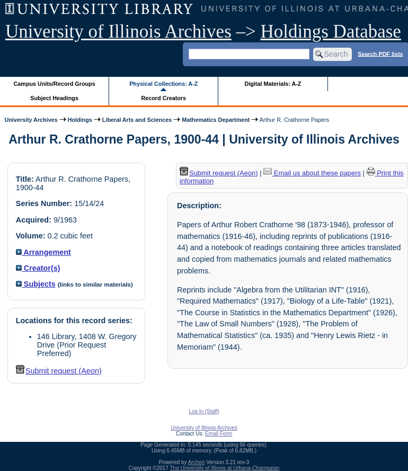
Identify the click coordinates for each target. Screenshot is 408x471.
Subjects (36, 284)
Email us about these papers (312, 173)
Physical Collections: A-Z (163, 84)
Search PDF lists (380, 53)
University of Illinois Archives (118, 31)
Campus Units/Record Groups (54, 84)
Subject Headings (54, 98)
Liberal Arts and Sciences (137, 120)
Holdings (80, 120)
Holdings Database (331, 31)
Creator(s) (38, 268)
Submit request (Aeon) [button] (59, 371)
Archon (196, 462)
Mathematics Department (216, 120)
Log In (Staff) (204, 411)
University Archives (30, 120)
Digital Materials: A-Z (272, 84)
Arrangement (43, 252)
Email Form (218, 434)
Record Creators (163, 98)
